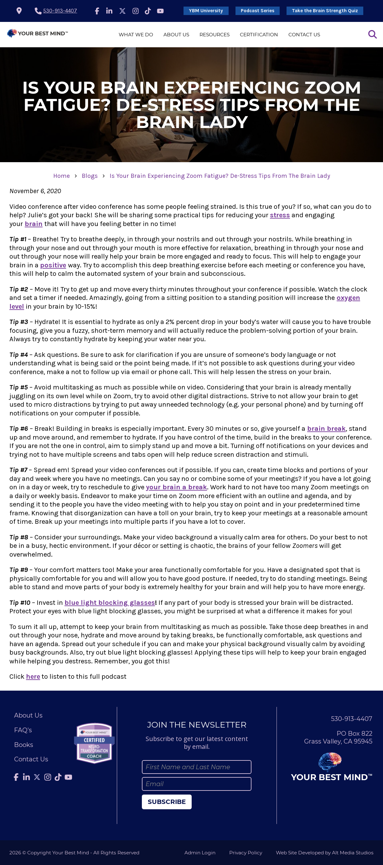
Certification (259, 35)
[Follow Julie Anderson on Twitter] (122, 11)
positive (53, 265)
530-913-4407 (60, 11)
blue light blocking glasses (110, 603)
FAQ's (23, 730)
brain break (326, 429)
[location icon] (19, 11)
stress (280, 215)
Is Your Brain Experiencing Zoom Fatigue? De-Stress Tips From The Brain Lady (220, 175)
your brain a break (176, 487)
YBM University (206, 10)
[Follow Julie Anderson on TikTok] (148, 11)
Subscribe (167, 802)
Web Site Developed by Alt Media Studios (325, 853)
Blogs (90, 175)
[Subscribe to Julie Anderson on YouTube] (160, 11)
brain (34, 224)
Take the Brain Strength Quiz (325, 10)
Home (61, 175)
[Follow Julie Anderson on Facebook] (97, 11)
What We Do (136, 35)
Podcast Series (257, 10)
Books (23, 745)
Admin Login (199, 853)
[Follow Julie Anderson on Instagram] (135, 11)
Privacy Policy (245, 853)
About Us (176, 35)
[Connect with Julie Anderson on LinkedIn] (109, 11)
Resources (214, 35)
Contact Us (304, 35)
